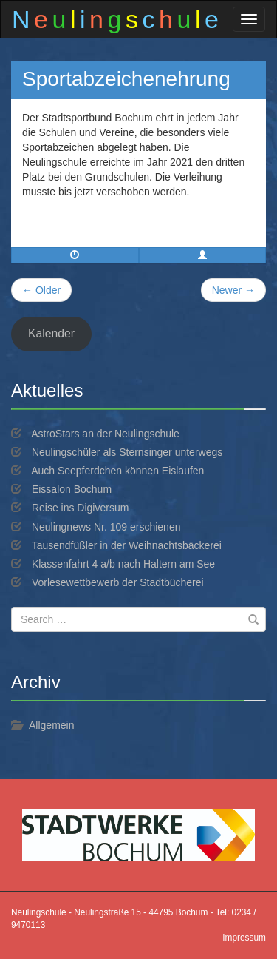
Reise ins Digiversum (80, 508)
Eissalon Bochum (72, 489)
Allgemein (51, 725)
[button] (203, 255)
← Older (41, 290)
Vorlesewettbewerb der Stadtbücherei (118, 582)
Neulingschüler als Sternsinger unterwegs (127, 452)
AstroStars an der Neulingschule (105, 434)
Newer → (233, 290)
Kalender (51, 333)
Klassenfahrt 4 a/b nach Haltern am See (123, 564)
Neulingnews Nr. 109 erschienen (106, 527)
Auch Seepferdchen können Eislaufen (117, 471)
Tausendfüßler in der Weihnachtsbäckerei (127, 545)
